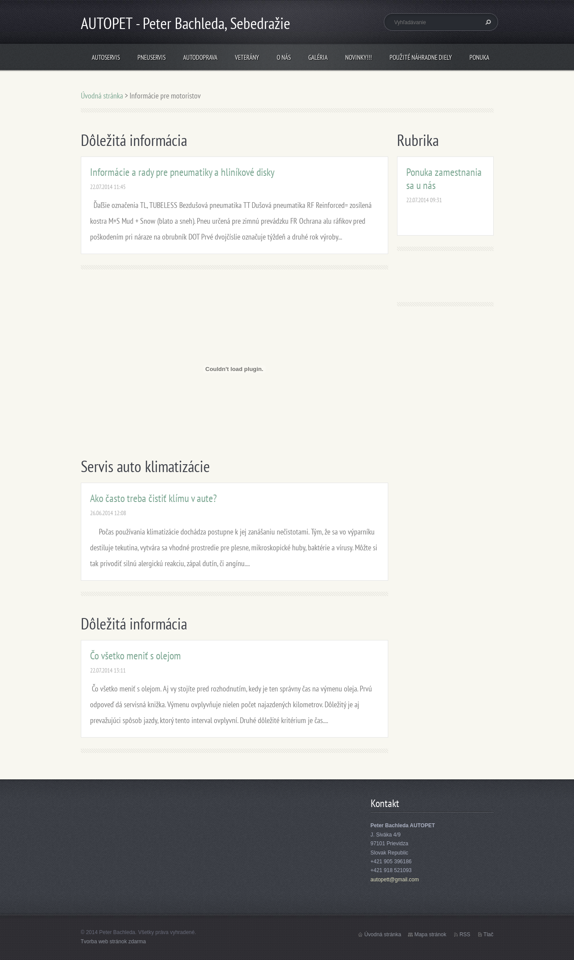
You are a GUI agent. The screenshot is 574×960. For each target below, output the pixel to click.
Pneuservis (151, 57)
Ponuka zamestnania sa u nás (444, 178)
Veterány (247, 57)
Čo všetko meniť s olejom (135, 655)
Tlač (489, 934)
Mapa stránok (430, 934)
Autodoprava (200, 57)
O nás (284, 57)
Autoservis (106, 57)
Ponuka (479, 57)
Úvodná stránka (102, 96)
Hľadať (487, 22)
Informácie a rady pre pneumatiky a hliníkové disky (182, 172)
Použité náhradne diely (421, 57)
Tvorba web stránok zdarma (113, 941)
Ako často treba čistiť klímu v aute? (153, 498)
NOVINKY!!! (358, 57)
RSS (464, 934)
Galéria (318, 57)
